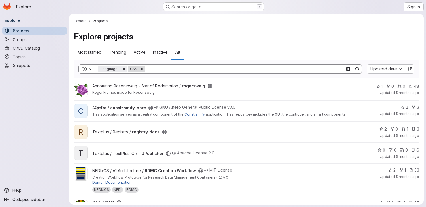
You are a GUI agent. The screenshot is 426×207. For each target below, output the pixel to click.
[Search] (245, 69)
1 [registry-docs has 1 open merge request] (405, 128)
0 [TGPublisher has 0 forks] (393, 149)
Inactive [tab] (160, 52)
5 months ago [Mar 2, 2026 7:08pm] (407, 93)
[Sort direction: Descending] (409, 69)
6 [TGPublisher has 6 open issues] (415, 149)
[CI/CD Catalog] (34, 48)
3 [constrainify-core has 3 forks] (415, 107)
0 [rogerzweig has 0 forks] (390, 86)
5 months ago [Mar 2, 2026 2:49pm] (407, 135)
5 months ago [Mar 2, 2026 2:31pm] (407, 156)
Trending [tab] (117, 52)
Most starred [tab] (89, 52)
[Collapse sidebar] (34, 199)
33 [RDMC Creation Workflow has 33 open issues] (414, 170)
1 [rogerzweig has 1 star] (379, 86)
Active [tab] (140, 52)
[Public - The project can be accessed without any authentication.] (210, 86)
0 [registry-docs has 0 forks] (394, 128)
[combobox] (386, 69)
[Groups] (34, 39)
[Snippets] (34, 65)
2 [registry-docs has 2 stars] (383, 128)
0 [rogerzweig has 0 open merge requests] (401, 86)
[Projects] (34, 31)
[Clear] (348, 69)
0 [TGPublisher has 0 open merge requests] (404, 149)
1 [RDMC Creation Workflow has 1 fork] (402, 170)
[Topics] (34, 57)
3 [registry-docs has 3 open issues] (415, 128)
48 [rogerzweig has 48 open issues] (414, 86)
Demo (97, 182)
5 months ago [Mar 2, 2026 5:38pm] (407, 114)
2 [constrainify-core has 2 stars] (404, 107)
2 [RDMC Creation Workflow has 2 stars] (392, 170)
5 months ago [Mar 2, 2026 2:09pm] (407, 177)
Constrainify (194, 114)
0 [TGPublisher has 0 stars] (381, 149)
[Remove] (141, 69)
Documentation (118, 182)
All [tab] (177, 52)
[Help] (34, 190)
